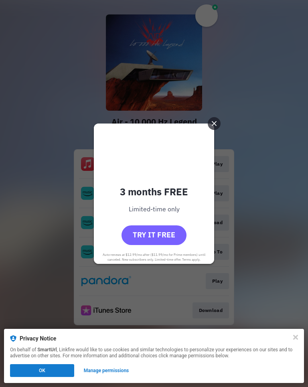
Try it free (154, 234)
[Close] (295, 337)
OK (42, 370)
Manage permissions (106, 370)
